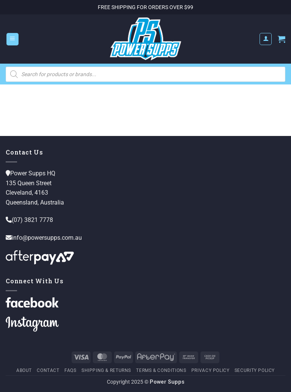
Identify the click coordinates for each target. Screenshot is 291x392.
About (24, 370)
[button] (12, 39)
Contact (48, 370)
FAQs (70, 370)
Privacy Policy (210, 370)
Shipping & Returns (106, 370)
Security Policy (255, 370)
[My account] (266, 39)
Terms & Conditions (161, 370)
